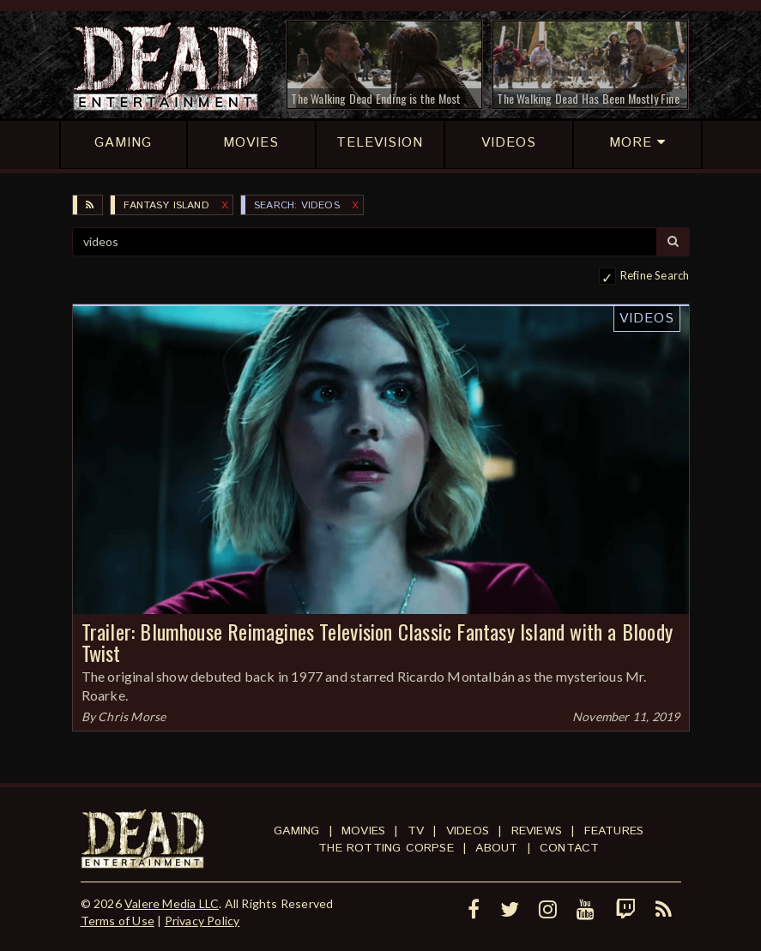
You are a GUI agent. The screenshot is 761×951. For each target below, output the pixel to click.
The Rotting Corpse (386, 848)
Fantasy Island (166, 205)
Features (614, 831)
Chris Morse (132, 716)
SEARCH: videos (297, 205)
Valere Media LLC (171, 903)
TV (416, 831)
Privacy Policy (202, 920)
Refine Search (655, 275)
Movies (363, 831)
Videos (646, 318)
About (496, 848)
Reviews (536, 831)
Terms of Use (117, 920)
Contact (569, 848)
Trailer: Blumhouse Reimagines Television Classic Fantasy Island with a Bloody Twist (377, 642)
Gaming (296, 831)
